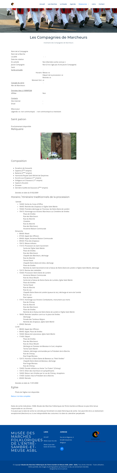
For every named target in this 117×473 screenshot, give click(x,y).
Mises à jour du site (50, 441)
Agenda (73, 4)
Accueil (42, 4)
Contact (101, 4)
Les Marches (52, 4)
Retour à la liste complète (20, 396)
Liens (94, 4)
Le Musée (63, 4)
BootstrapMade (62, 469)
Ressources (83, 4)
